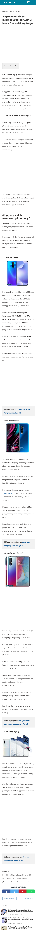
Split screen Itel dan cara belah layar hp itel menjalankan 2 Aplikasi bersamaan (20, 910)
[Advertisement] (18, 44)
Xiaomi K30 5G (7, 493)
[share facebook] (6, 891)
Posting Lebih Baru (9, 898)
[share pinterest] (23, 891)
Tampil (13, 66)
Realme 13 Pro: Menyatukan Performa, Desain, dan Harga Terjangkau (20, 927)
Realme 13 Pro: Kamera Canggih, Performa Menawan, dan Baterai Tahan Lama (20, 919)
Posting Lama (29, 898)
